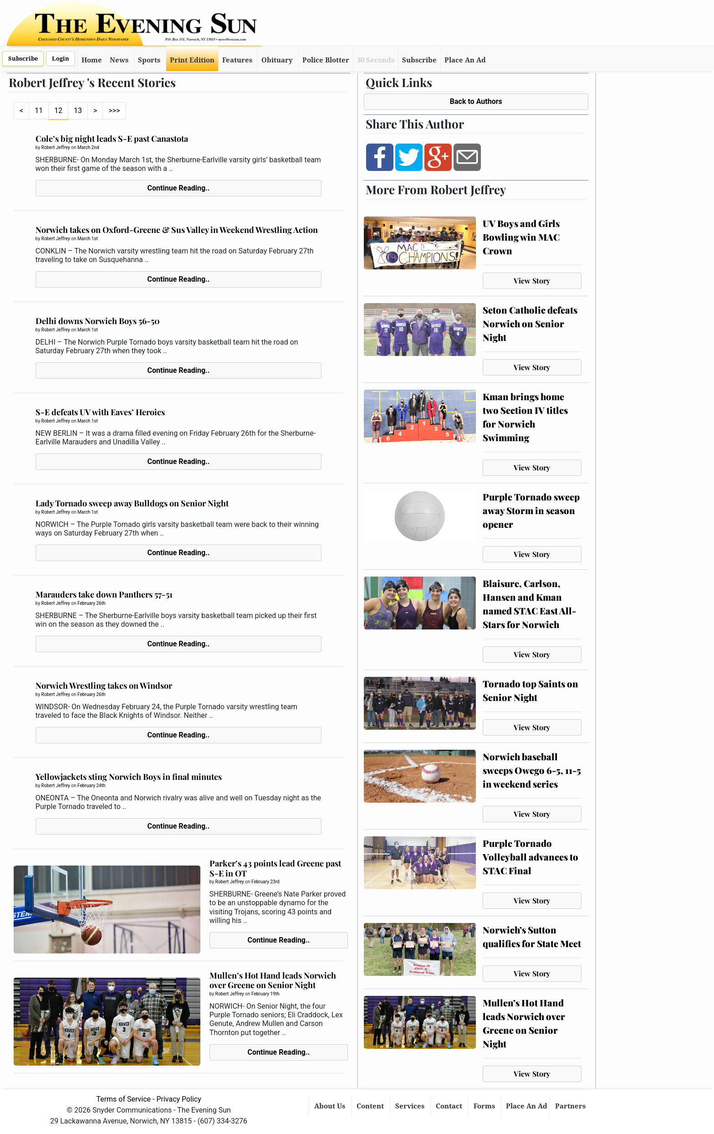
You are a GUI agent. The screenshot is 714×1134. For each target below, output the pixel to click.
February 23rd (265, 881)
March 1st (87, 238)
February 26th (91, 603)
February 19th (265, 993)
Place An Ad (465, 60)
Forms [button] (485, 1106)
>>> (114, 110)
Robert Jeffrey (55, 147)
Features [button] (237, 60)
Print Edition (192, 60)
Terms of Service (123, 1099)
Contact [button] (450, 1106)
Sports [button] (149, 60)
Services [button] (410, 1106)
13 (78, 110)
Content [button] (371, 1106)
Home (92, 60)
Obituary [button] (277, 60)
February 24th (91, 785)
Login (60, 58)
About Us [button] (330, 1106)
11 (39, 110)
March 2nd (88, 147)
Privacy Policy (178, 1099)
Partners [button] (571, 1106)
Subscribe (23, 58)
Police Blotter (325, 60)
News (119, 60)
